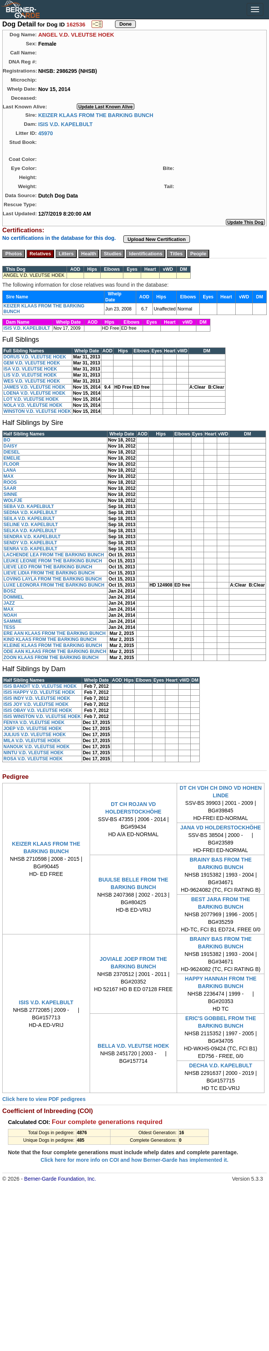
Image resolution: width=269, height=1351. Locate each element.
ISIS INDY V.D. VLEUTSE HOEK (36, 698)
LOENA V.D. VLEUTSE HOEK (34, 393)
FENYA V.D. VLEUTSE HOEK (33, 722)
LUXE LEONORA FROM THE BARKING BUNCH (53, 585)
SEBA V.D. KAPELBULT (28, 506)
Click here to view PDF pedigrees (44, 1099)
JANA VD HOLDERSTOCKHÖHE (220, 827)
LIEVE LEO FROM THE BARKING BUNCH (47, 567)
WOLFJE (12, 500)
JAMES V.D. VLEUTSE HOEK (34, 387)
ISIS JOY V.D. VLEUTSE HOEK (35, 704)
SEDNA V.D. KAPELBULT (30, 512)
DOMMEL (13, 597)
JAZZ (9, 603)
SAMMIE (12, 621)
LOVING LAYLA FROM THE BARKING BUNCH (52, 579)
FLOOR (11, 464)
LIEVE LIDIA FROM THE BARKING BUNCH (49, 573)
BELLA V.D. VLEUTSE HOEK (133, 1046)
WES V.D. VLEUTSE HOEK (31, 381)
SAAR (9, 488)
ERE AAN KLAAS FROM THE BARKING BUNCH (54, 633)
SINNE (10, 494)
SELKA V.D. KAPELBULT (30, 530)
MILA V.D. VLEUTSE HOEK (32, 740)
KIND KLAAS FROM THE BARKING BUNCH (49, 639)
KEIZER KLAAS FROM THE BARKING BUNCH (95, 115)
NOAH (10, 615)
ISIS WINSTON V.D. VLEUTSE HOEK (42, 716)
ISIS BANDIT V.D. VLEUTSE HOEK (40, 686)
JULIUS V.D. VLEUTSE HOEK (34, 734)
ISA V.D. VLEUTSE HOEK (30, 369)
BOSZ (9, 591)
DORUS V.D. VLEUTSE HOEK (34, 357)
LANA (9, 470)
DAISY (10, 446)
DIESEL (11, 452)
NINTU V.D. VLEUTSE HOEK (33, 752)
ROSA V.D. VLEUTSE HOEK (32, 758)
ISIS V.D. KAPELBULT (65, 124)
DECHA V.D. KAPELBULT (220, 1065)
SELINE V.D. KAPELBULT (30, 524)
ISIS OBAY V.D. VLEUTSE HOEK (37, 710)
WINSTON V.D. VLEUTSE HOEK (37, 411)
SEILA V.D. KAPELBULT (29, 518)
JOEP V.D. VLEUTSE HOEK (32, 728)
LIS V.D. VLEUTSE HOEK (30, 375)
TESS (9, 627)
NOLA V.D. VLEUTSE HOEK (32, 405)
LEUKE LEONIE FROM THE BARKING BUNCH (52, 561)
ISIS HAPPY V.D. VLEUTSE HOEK (39, 692)
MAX (8, 476)
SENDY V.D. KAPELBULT (30, 542)
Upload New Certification (157, 239)
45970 (45, 133)
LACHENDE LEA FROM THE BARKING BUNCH (53, 554)
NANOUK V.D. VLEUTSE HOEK (36, 746)
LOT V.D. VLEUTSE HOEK (31, 399)
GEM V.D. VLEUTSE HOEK (31, 363)
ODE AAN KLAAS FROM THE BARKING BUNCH (54, 651)
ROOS (10, 482)
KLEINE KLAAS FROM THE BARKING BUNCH (52, 645)
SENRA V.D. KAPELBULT (30, 548)
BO (6, 440)
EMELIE (11, 458)
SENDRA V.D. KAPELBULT (32, 536)
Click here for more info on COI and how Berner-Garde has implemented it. (134, 1160)
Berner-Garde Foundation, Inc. (60, 1179)
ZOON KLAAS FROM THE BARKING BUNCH (50, 657)
